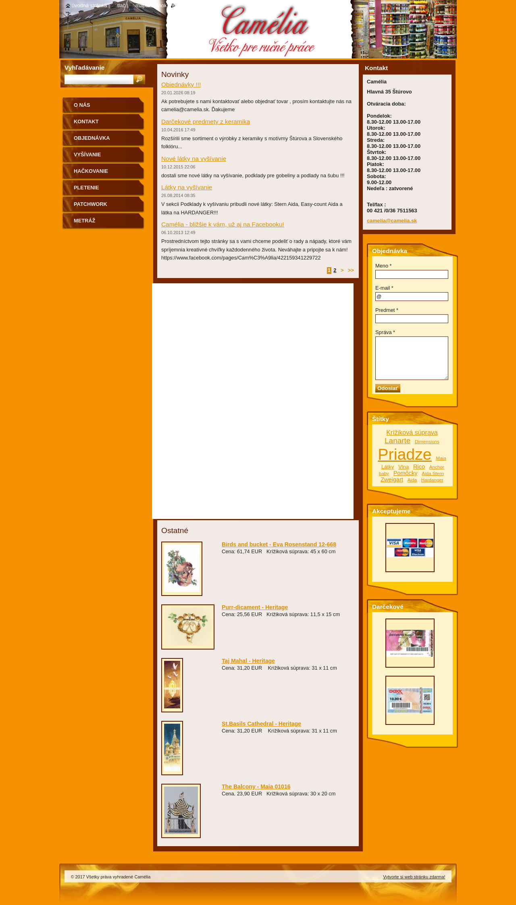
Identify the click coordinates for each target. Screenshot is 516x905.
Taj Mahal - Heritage (248, 661)
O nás (82, 105)
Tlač (121, 5)
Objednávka (92, 138)
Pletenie (86, 188)
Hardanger (432, 479)
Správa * (385, 332)
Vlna (403, 467)
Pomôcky (405, 473)
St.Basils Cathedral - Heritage (261, 723)
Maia (441, 458)
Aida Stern (432, 473)
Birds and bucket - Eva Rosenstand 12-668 (279, 544)
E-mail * (384, 288)
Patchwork (90, 204)
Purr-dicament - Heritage (255, 607)
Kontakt (86, 121)
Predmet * (386, 310)
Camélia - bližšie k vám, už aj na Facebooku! (222, 224)
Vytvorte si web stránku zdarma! (414, 876)
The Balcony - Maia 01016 (256, 786)
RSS (180, 5)
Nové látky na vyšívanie (193, 158)
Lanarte (397, 440)
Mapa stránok (151, 5)
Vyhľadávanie (84, 67)
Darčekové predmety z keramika (205, 121)
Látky (387, 467)
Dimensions (427, 441)
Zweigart (392, 479)
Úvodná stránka (89, 5)
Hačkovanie (91, 171)
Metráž (84, 221)
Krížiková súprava (412, 432)
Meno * (383, 266)
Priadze (405, 454)
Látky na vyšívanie (186, 187)
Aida (412, 479)
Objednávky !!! (181, 84)
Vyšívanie (87, 155)
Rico (419, 466)
